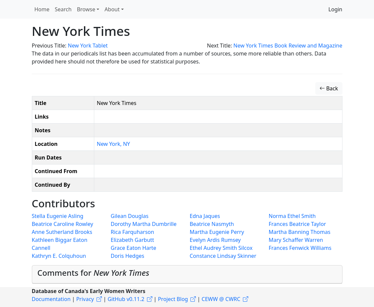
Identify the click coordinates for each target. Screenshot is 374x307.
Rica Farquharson (132, 232)
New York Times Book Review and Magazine (287, 45)
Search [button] (63, 9)
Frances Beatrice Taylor (297, 224)
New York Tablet (88, 45)
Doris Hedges (127, 255)
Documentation (51, 299)
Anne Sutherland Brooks (62, 232)
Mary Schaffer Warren (296, 240)
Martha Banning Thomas (300, 232)
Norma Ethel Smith (292, 216)
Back (329, 88)
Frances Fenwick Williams (300, 248)
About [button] (112, 9)
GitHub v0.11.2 (126, 299)
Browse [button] (86, 9)
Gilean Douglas (130, 216)
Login (335, 9)
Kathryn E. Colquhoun (59, 255)
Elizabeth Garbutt (132, 240)
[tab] (187, 274)
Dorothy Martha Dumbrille (144, 224)
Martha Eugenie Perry (217, 232)
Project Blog (173, 299)
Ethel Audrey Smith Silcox (221, 248)
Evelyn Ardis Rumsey (215, 240)
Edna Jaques (205, 216)
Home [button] (42, 9)
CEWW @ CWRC (221, 299)
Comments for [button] (93, 272)
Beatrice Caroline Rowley (62, 224)
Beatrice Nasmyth (212, 224)
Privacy (85, 299)
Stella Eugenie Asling (58, 216)
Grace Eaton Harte (133, 248)
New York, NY (113, 144)
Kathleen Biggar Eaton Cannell (60, 244)
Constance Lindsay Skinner (223, 255)
